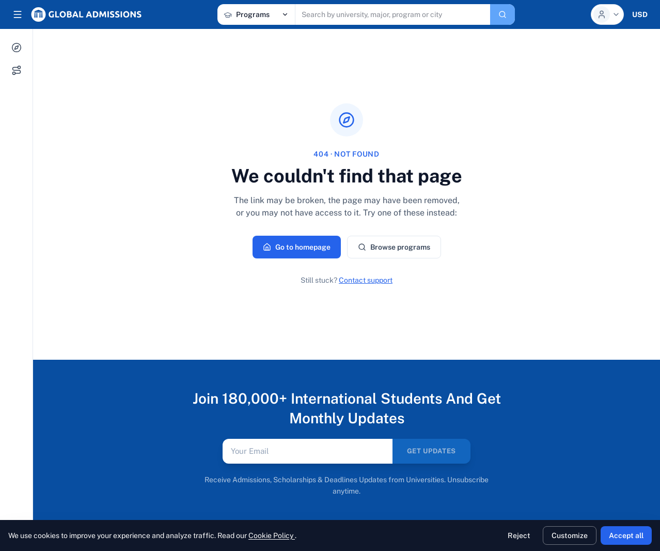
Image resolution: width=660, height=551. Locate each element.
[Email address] (307, 451)
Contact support (365, 280)
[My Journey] (16, 70)
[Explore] (16, 47)
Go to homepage (297, 247)
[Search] (502, 14)
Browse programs (394, 247)
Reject (519, 535)
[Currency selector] (640, 14)
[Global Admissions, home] (86, 14)
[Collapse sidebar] (17, 14)
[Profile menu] (607, 14)
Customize (570, 535)
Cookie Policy (271, 535)
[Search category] (256, 14)
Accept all (626, 535)
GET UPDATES (431, 451)
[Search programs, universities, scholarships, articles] (392, 14)
